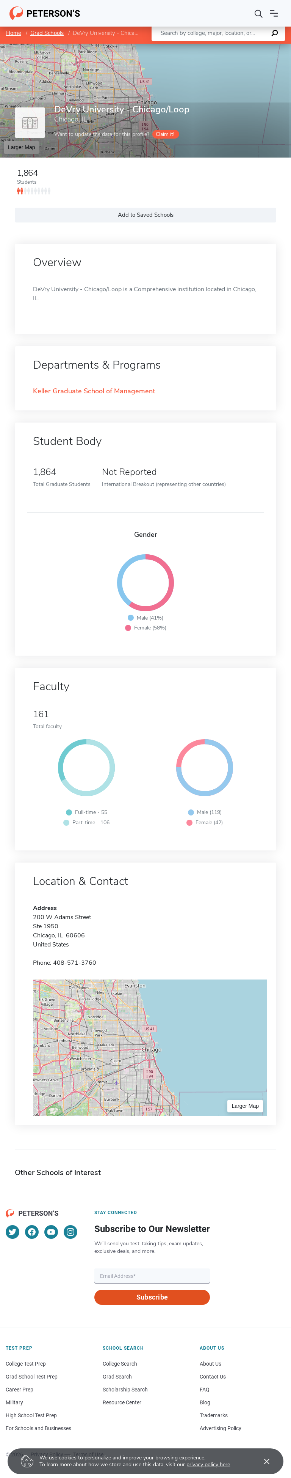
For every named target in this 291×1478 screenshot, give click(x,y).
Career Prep (19, 1390)
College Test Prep (26, 1364)
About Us (210, 1364)
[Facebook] (32, 1232)
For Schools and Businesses (38, 1428)
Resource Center (122, 1402)
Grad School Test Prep (32, 1377)
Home (13, 33)
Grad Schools (47, 33)
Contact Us (213, 1377)
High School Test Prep (31, 1415)
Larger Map (21, 147)
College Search (120, 1364)
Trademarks (214, 1415)
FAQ (205, 1390)
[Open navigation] (274, 13)
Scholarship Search (125, 1390)
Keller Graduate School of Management (94, 391)
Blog (205, 1402)
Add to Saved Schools (146, 215)
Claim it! (165, 134)
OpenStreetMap (239, 47)
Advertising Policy (220, 1428)
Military (14, 1402)
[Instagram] (70, 1232)
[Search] (258, 13)
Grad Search (117, 1377)
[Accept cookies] (261, 1461)
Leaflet (199, 47)
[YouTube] (51, 1232)
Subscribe (152, 1297)
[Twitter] (12, 1232)
